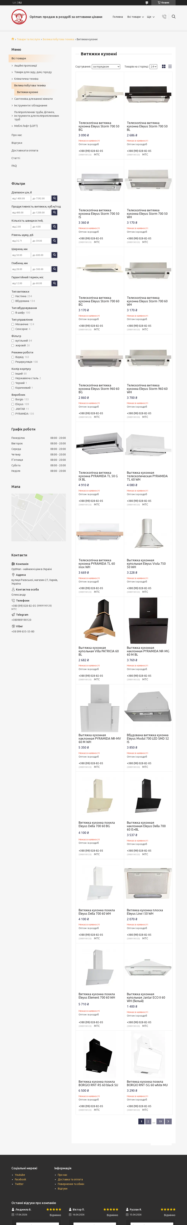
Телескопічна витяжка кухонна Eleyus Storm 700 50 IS (99, 213)
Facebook (20, 1179)
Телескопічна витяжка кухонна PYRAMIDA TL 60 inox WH (97, 563)
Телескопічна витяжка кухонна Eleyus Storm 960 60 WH (147, 389)
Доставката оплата (24, 150)
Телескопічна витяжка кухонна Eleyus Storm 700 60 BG (99, 301)
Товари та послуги (28, 39)
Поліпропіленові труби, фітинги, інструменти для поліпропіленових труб (36, 116)
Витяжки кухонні (27, 92)
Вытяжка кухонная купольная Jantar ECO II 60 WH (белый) (146, 997)
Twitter (19, 1184)
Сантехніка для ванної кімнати (33, 98)
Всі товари (134, 16)
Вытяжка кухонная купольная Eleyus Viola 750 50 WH (146, 563)
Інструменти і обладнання (30, 105)
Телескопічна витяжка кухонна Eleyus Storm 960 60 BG (99, 389)
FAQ (14, 165)
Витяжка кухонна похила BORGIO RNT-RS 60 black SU (98, 1083)
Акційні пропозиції (25, 65)
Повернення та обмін (71, 1184)
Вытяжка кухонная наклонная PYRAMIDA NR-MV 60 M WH (100, 738)
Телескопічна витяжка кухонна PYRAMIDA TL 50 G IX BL (98, 476)
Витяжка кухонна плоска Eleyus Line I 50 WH (145, 911)
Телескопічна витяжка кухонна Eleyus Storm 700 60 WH (147, 301)
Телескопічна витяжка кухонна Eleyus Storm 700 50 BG (99, 126)
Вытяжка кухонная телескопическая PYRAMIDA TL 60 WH (147, 476)
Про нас (16, 135)
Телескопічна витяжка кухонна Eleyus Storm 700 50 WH (147, 213)
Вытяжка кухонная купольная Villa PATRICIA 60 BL (99, 651)
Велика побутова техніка (58, 39)
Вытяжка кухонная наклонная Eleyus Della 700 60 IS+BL (146, 826)
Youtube (20, 1174)
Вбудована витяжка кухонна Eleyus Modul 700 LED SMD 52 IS (148, 738)
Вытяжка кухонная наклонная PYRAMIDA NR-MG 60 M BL (148, 651)
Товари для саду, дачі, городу (33, 72)
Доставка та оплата (70, 1179)
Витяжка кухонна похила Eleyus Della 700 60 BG (97, 824)
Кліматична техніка (26, 78)
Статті (15, 158)
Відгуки (16, 142)
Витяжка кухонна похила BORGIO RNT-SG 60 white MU (147, 1083)
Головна (118, 16)
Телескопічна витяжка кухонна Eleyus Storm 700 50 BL (147, 126)
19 (160, 1121)
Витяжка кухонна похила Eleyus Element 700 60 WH (97, 995)
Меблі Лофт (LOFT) (26, 125)
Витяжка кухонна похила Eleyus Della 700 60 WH (97, 911)
